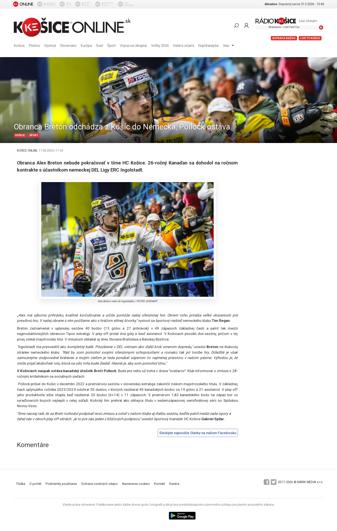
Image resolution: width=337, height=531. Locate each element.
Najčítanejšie (208, 45)
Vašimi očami (183, 45)
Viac (228, 45)
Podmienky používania (61, 484)
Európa (86, 45)
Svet (99, 45)
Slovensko (68, 45)
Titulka (20, 484)
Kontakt (159, 484)
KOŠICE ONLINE (27, 150)
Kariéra (174, 484)
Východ (50, 45)
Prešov (34, 45)
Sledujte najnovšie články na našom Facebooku (197, 433)
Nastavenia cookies (136, 484)
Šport (111, 45)
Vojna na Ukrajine (133, 45)
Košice (19, 45)
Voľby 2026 (160, 45)
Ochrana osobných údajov (99, 484)
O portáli (35, 484)
